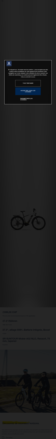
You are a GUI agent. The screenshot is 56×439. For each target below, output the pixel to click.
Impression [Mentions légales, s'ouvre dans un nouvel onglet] (33, 76)
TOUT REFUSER (28, 83)
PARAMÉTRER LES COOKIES (26, 99)
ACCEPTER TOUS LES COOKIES (28, 91)
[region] (28, 82)
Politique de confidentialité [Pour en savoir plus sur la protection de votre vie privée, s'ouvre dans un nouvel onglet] (26, 76)
